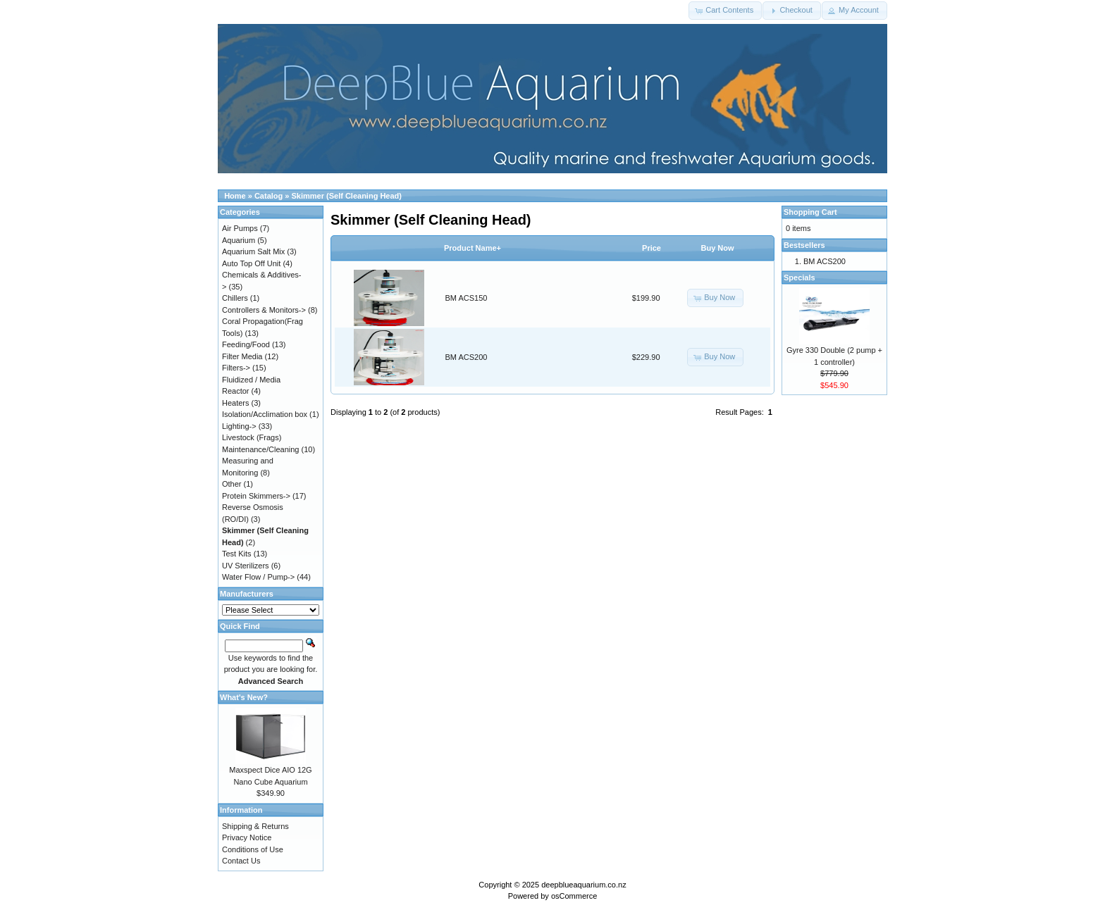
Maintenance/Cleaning (260, 449)
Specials (799, 277)
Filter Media (242, 356)
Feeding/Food (246, 344)
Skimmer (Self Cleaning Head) (347, 196)
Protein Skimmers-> (256, 496)
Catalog (268, 196)
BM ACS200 (466, 357)
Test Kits (237, 553)
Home (235, 196)
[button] (725, 10)
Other (232, 484)
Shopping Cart (810, 212)
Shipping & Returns (255, 826)
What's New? (244, 697)
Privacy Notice (246, 837)
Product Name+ (472, 248)
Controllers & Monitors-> (264, 310)
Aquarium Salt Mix (253, 251)
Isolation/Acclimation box (264, 414)
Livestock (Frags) (251, 437)
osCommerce (574, 896)
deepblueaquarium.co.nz (583, 884)
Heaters (235, 403)
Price (651, 248)
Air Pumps (240, 228)
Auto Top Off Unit (251, 263)
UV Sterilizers (245, 565)
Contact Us (241, 860)
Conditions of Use (252, 849)
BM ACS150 (466, 298)
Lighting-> (239, 426)
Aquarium (238, 240)
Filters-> (236, 367)
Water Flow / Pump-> (258, 577)
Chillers (235, 298)
